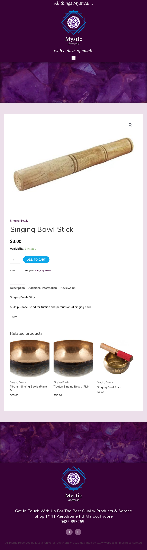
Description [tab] (17, 288)
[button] (73, 58)
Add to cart (36, 259)
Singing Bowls (19, 220)
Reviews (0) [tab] (68, 288)
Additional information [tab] (42, 288)
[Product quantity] (15, 260)
